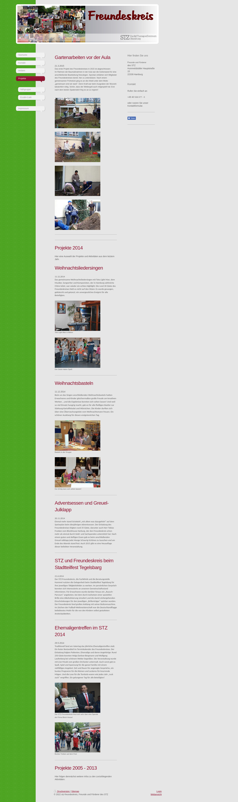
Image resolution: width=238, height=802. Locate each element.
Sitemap (75, 791)
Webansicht (156, 794)
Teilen (131, 118)
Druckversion (62, 791)
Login (159, 791)
